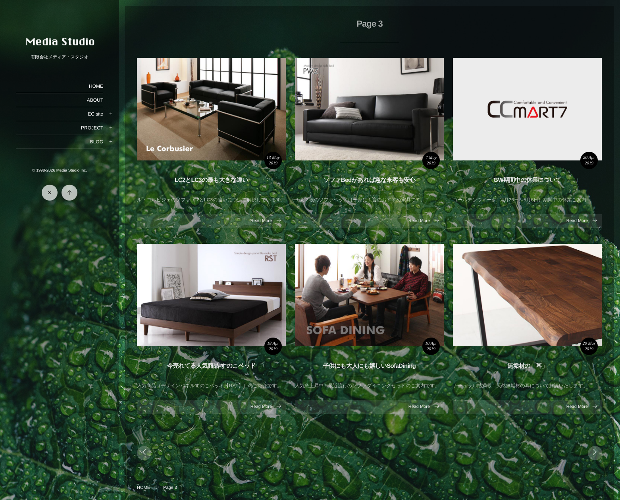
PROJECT (92, 128)
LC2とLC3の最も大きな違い (211, 180)
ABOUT (95, 100)
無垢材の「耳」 (527, 366)
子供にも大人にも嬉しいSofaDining (369, 366)
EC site (95, 114)
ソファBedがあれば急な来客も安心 (369, 180)
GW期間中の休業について (527, 180)
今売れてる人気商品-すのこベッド (211, 366)
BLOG (96, 142)
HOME (96, 86)
